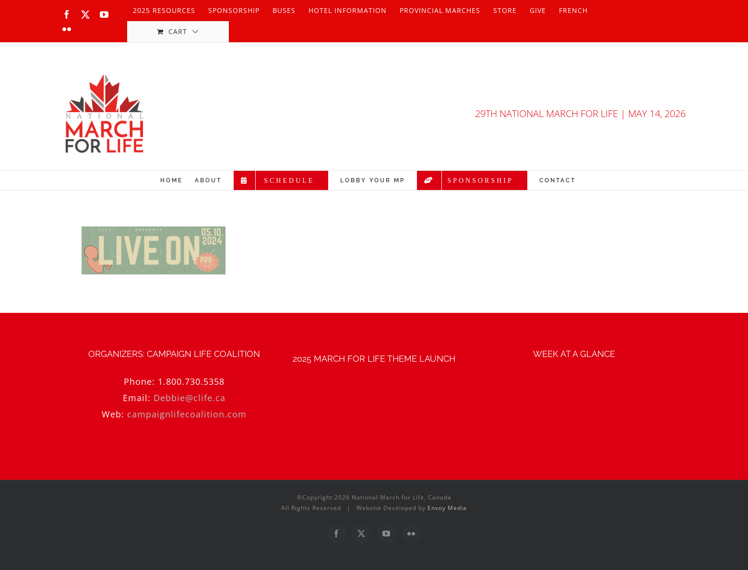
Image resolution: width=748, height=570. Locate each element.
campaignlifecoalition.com (187, 414)
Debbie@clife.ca (190, 398)
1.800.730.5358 (191, 381)
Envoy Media (447, 508)
